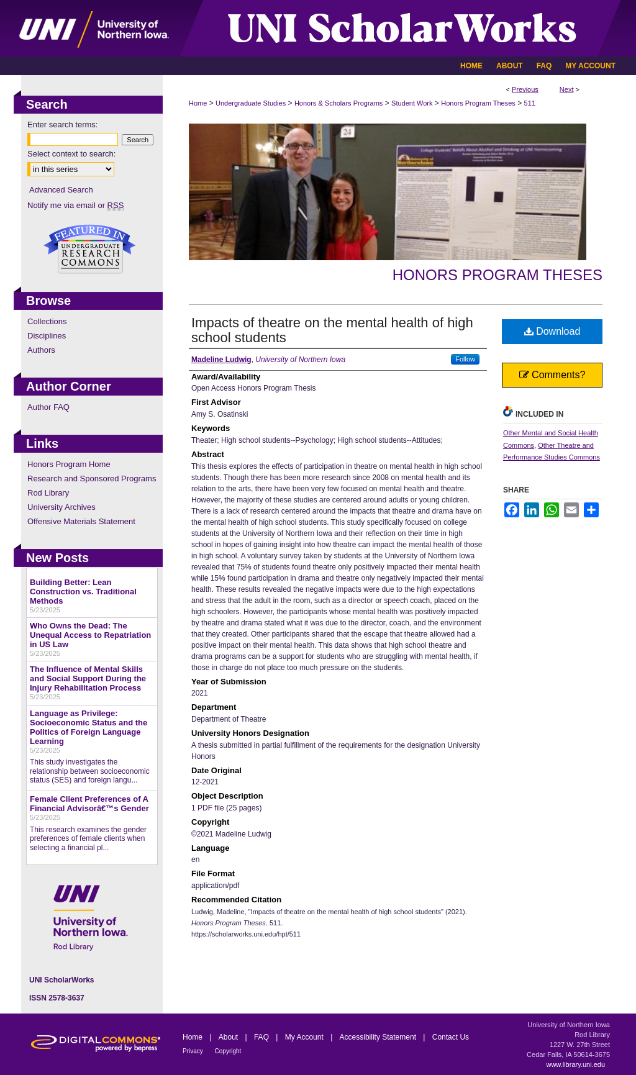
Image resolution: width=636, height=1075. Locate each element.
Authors (41, 350)
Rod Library (48, 492)
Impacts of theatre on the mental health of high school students (332, 330)
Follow (465, 359)
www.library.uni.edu (575, 1064)
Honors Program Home (69, 464)
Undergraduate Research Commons (89, 249)
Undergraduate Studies (251, 103)
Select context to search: (71, 153)
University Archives (61, 507)
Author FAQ (48, 407)
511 (529, 103)
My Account (305, 1037)
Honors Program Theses (478, 103)
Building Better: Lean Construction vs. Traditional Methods (83, 592)
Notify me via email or (75, 205)
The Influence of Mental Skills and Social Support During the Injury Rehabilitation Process (88, 678)
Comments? (552, 375)
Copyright (228, 1051)
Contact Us (450, 1037)
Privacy (194, 1051)
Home (198, 103)
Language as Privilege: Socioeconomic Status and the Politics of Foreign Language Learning (88, 727)
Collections (47, 321)
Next (567, 89)
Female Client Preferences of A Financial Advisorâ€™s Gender (89, 803)
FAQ (262, 1037)
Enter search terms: (62, 124)
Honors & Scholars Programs (338, 103)
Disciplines (46, 335)
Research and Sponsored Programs (91, 478)
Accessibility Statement (379, 1037)
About (229, 1037)
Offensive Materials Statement (81, 521)
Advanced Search (61, 189)
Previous (525, 89)
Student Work (411, 103)
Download (552, 331)
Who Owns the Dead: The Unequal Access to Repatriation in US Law (90, 635)
